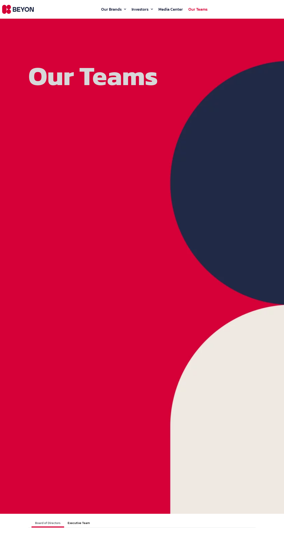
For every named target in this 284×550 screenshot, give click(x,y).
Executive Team (79, 523)
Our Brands (111, 10)
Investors (140, 10)
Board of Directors (48, 523)
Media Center (170, 10)
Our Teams (197, 10)
